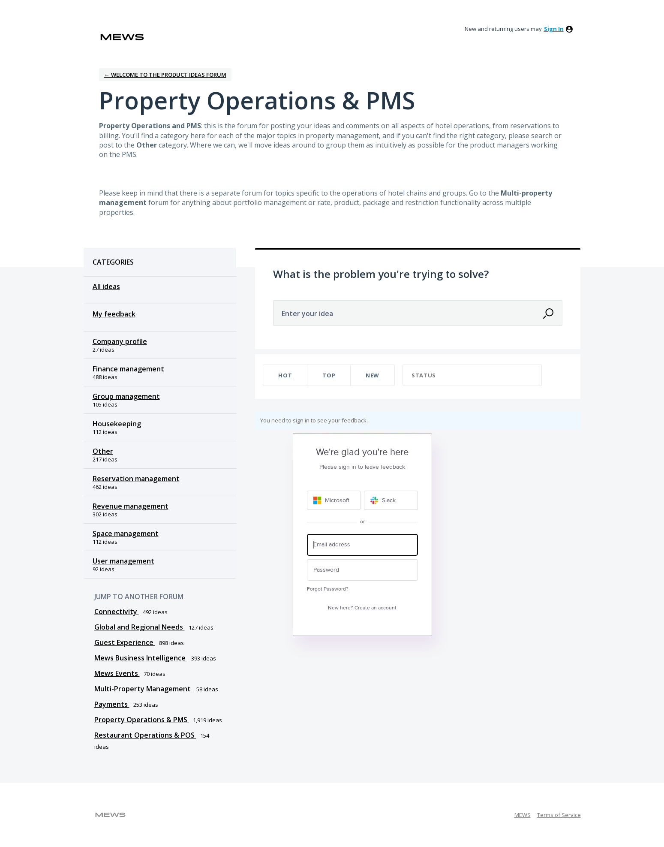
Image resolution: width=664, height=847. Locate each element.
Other (103, 451)
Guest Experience (124, 642)
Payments (111, 704)
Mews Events (117, 673)
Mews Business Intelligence (140, 658)
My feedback (114, 314)
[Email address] (362, 545)
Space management (126, 533)
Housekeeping (117, 423)
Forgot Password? (328, 589)
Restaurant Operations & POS (145, 735)
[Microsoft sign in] (334, 500)
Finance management (128, 369)
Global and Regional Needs (139, 627)
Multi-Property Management (143, 688)
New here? (362, 608)
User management (123, 561)
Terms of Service (559, 815)
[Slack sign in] (391, 500)
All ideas (106, 286)
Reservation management (136, 478)
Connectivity (116, 611)
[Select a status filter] (472, 375)
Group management (126, 396)
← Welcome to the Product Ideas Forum (165, 74)
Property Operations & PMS (141, 719)
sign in (554, 29)
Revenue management (130, 506)
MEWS (522, 815)
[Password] (362, 570)
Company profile (120, 341)
